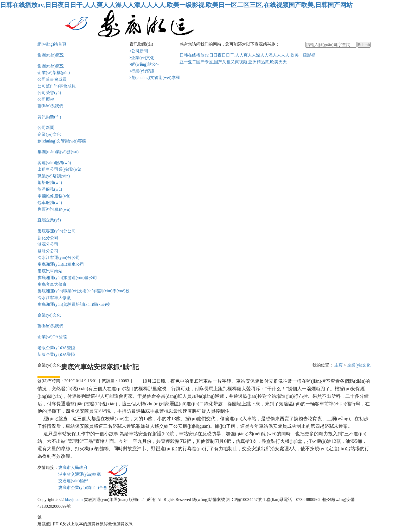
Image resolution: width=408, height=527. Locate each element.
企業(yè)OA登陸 (52, 336)
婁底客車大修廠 (52, 284)
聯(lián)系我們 (50, 106)
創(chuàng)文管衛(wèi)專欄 (61, 141)
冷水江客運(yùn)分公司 (58, 257)
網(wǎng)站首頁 (51, 44)
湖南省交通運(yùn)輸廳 (79, 474)
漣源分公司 (47, 244)
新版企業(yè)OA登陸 (56, 354)
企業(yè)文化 (49, 134)
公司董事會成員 (52, 79)
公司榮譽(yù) (49, 92)
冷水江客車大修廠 (54, 297)
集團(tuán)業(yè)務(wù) (58, 152)
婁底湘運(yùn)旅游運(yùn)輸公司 (67, 277)
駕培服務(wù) (49, 182)
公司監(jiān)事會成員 (56, 86)
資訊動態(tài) (49, 117)
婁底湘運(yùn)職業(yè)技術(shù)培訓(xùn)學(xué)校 (83, 291)
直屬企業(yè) (49, 220)
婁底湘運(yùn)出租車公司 (60, 264)
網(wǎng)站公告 (145, 64)
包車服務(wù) (49, 202)
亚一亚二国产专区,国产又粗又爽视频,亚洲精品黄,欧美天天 (233, 62)
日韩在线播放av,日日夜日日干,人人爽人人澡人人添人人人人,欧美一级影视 (247, 55)
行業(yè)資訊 (143, 71)
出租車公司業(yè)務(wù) (59, 169)
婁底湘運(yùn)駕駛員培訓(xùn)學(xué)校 (73, 304)
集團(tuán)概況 (50, 55)
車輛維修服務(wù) (53, 196)
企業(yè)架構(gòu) (53, 72)
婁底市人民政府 (72, 467)
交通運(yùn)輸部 (73, 481)
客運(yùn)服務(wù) (54, 162)
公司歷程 (45, 99)
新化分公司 (47, 237)
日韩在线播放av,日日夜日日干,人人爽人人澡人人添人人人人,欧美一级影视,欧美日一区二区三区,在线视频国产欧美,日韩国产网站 (176, 5)
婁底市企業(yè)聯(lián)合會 (82, 487)
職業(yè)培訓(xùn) (53, 176)
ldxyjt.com (74, 499)
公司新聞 (45, 127)
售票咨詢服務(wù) (53, 209)
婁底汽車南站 (49, 271)
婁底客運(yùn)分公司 (56, 231)
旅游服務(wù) (49, 189)
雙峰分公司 (47, 251)
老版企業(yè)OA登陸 (56, 347)
